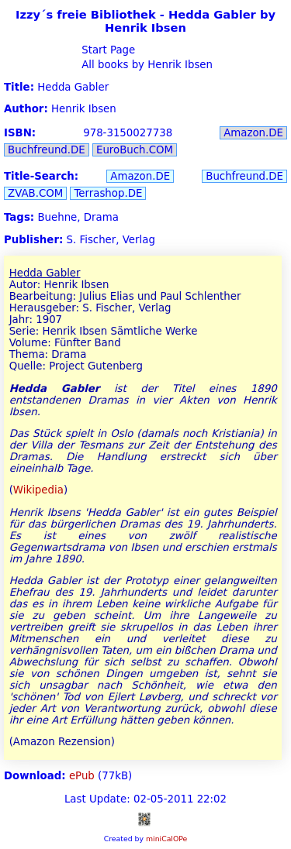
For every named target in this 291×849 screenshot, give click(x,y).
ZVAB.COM (35, 193)
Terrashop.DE (108, 193)
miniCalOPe (166, 838)
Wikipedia (38, 490)
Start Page (106, 50)
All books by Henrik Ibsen (145, 64)
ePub (82, 776)
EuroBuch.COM (134, 150)
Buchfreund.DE (46, 150)
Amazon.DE (253, 133)
